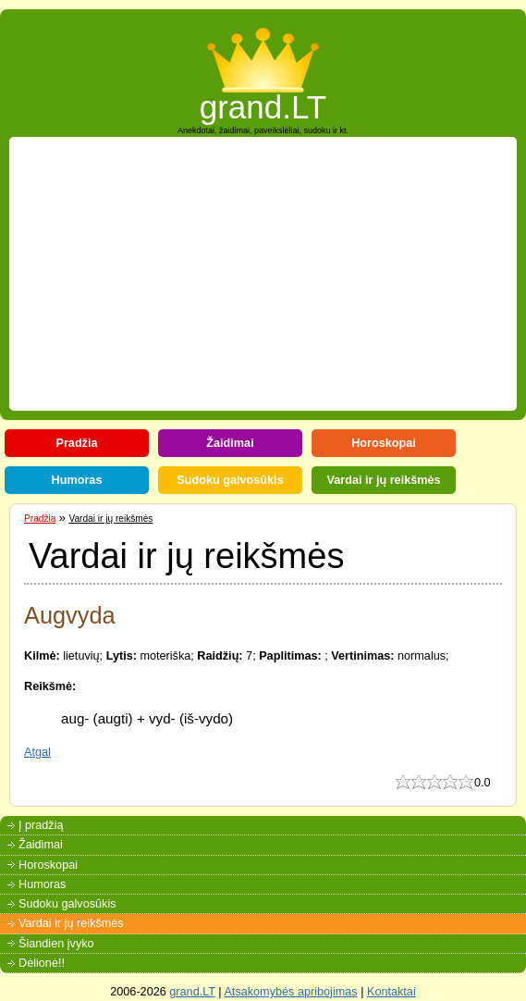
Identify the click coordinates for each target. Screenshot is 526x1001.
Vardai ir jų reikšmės (383, 480)
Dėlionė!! (41, 963)
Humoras (77, 480)
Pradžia (76, 443)
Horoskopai (383, 443)
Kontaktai (391, 991)
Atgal (37, 752)
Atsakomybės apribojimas (290, 991)
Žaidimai (229, 443)
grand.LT (263, 101)
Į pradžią (41, 825)
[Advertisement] (271, 273)
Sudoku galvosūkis (230, 480)
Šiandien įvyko (56, 943)
